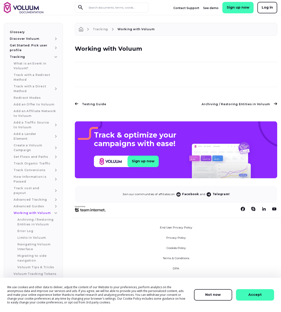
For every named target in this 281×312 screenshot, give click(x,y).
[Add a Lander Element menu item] (55, 136)
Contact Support (186, 8)
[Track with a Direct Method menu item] (55, 89)
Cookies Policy (176, 248)
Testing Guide (90, 104)
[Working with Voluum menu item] (55, 213)
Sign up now (238, 7)
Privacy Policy (176, 237)
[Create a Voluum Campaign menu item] (55, 148)
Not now (213, 294)
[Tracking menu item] (55, 57)
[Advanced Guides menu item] (55, 206)
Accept (255, 294)
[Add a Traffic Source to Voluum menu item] (55, 125)
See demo (211, 8)
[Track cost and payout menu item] (55, 191)
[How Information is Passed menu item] (55, 179)
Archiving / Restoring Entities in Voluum (239, 104)
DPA (176, 268)
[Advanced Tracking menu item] (55, 200)
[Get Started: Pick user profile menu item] (55, 48)
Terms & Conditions (176, 258)
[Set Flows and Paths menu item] (55, 157)
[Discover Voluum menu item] (55, 39)
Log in (267, 7)
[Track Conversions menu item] (55, 170)
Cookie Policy (132, 299)
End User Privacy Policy (176, 227)
